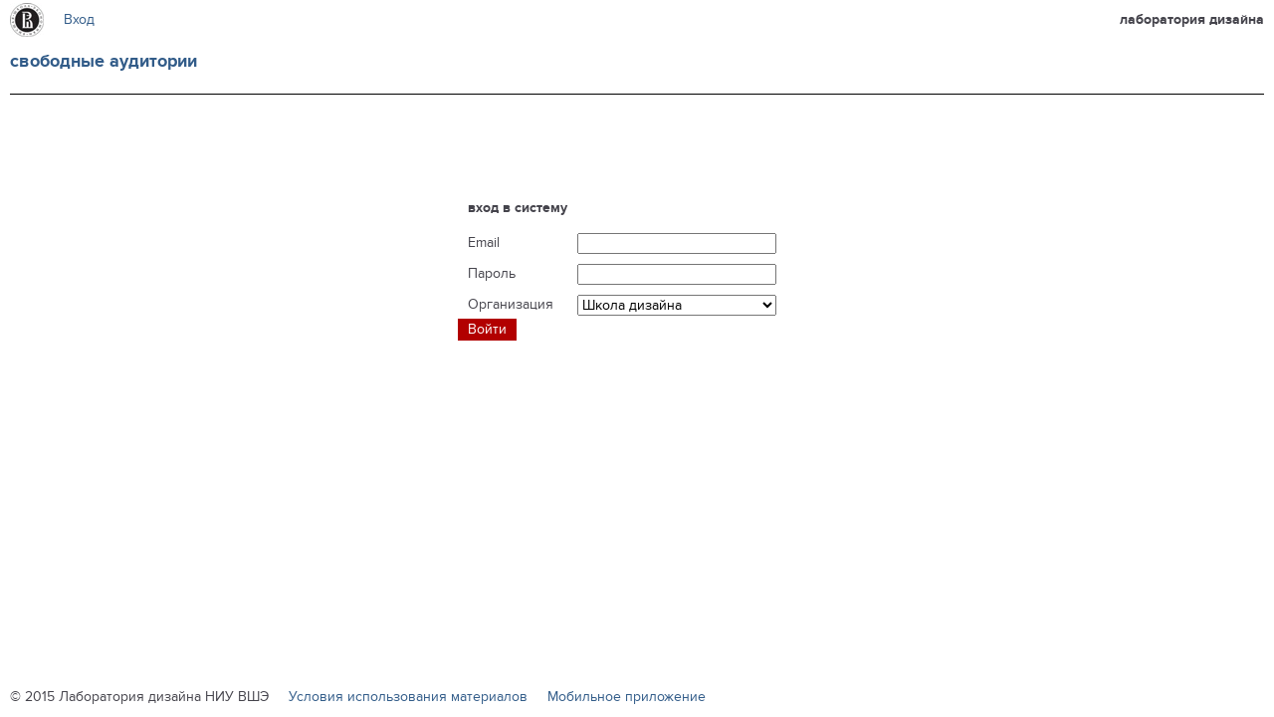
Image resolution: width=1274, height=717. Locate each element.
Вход (79, 19)
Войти (487, 329)
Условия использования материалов (408, 696)
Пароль (492, 273)
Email (484, 242)
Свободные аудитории (103, 62)
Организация (510, 304)
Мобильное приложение (626, 696)
